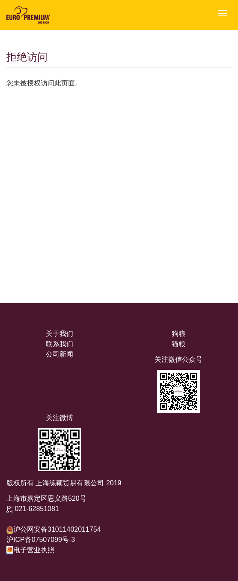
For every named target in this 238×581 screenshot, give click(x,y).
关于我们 (59, 333)
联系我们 (59, 344)
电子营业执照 (30, 550)
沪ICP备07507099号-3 (40, 539)
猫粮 (178, 344)
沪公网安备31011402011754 (57, 529)
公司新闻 (59, 354)
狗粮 (178, 333)
